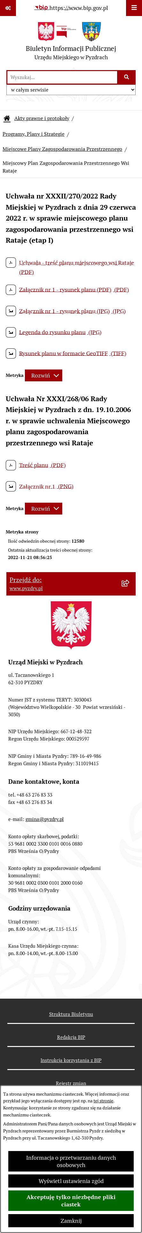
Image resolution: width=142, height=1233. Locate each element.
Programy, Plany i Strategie (33, 134)
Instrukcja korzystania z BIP (71, 1060)
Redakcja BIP (71, 1037)
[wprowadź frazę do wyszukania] (62, 77)
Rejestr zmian (71, 1083)
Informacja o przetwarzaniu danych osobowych (71, 1161)
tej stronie (103, 1101)
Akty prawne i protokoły (41, 118)
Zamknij (71, 1220)
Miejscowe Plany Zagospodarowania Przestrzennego (62, 149)
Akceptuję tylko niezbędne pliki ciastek (71, 1200)
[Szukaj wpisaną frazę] (127, 77)
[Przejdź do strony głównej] (71, 42)
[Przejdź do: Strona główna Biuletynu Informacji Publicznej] (7, 118)
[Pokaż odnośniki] (8, 8)
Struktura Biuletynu (71, 1014)
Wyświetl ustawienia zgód (71, 1181)
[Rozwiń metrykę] (43, 375)
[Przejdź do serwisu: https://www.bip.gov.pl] (71, 8)
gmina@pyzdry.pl (45, 819)
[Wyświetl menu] (134, 8)
